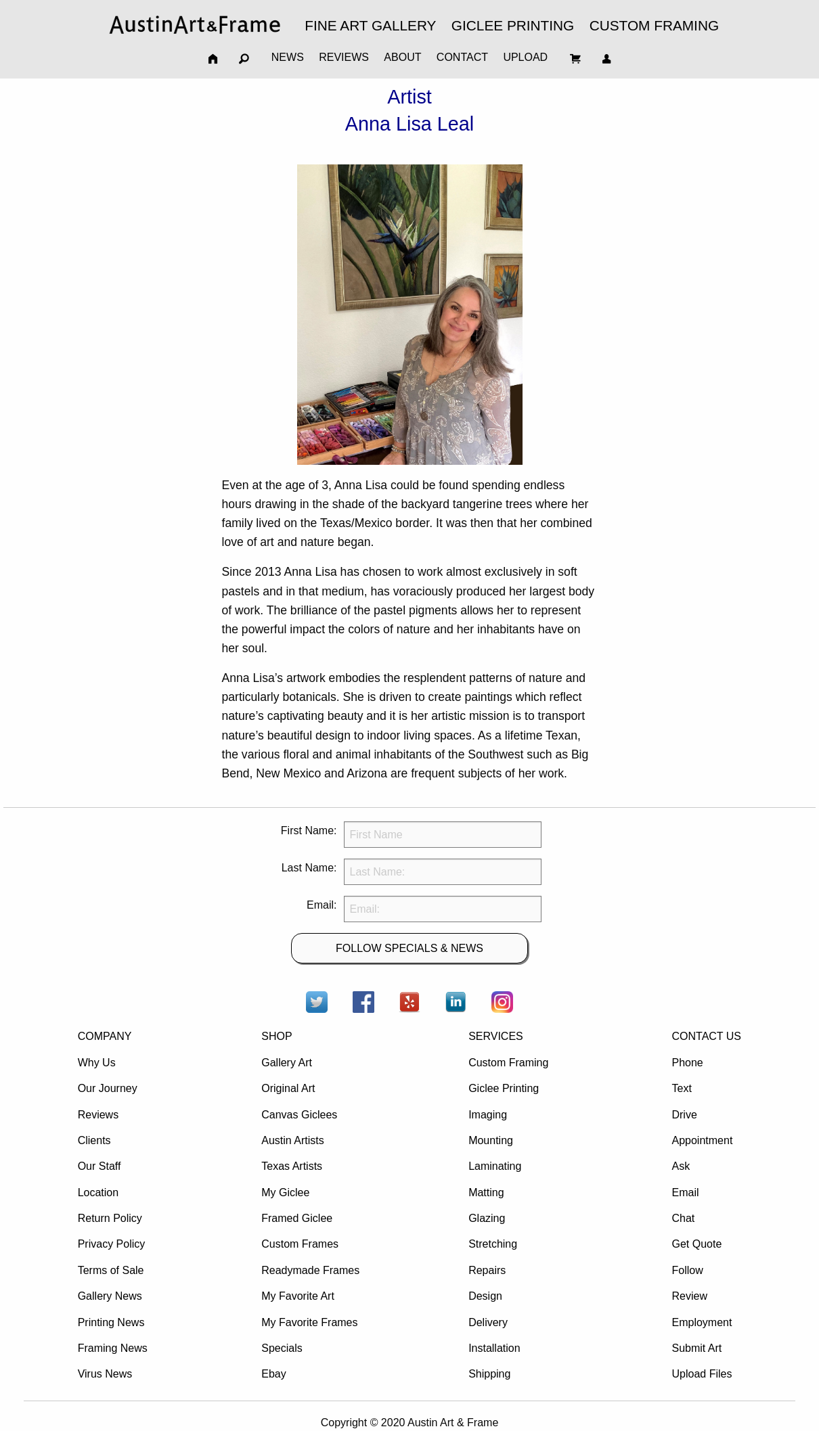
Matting (486, 1192)
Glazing (486, 1218)
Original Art (288, 1088)
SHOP (276, 1036)
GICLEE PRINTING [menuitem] (512, 25)
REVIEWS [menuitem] (344, 57)
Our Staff (99, 1166)
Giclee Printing (503, 1088)
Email (685, 1192)
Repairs (487, 1270)
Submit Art (696, 1348)
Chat (682, 1218)
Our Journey (107, 1088)
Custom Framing (508, 1062)
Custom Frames (299, 1244)
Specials (281, 1348)
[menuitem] (195, 24)
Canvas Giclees (299, 1114)
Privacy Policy (112, 1244)
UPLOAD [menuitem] (525, 57)
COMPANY (105, 1036)
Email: (321, 905)
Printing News (111, 1322)
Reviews (98, 1114)
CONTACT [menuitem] (462, 57)
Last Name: (309, 867)
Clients (94, 1140)
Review (689, 1296)
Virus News (105, 1374)
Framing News (113, 1348)
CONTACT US (706, 1036)
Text (681, 1088)
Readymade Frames (310, 1270)
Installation (494, 1348)
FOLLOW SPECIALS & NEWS (409, 948)
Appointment (701, 1140)
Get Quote (696, 1244)
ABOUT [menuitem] (402, 57)
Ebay (273, 1374)
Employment (701, 1322)
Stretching (492, 1244)
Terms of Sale (111, 1270)
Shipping (489, 1374)
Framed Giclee (296, 1218)
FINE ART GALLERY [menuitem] (370, 25)
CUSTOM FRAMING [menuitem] (654, 25)
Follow (687, 1270)
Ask (680, 1166)
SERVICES (495, 1036)
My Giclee (285, 1192)
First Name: (309, 830)
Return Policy (110, 1218)
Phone (687, 1062)
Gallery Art (286, 1062)
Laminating (494, 1166)
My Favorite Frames (309, 1322)
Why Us (97, 1062)
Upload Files (701, 1374)
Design (485, 1296)
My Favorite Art (297, 1296)
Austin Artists (292, 1140)
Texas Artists (291, 1166)
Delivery (488, 1322)
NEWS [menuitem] (287, 57)
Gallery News (110, 1296)
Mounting (490, 1140)
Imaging (487, 1114)
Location (98, 1192)
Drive (683, 1114)
